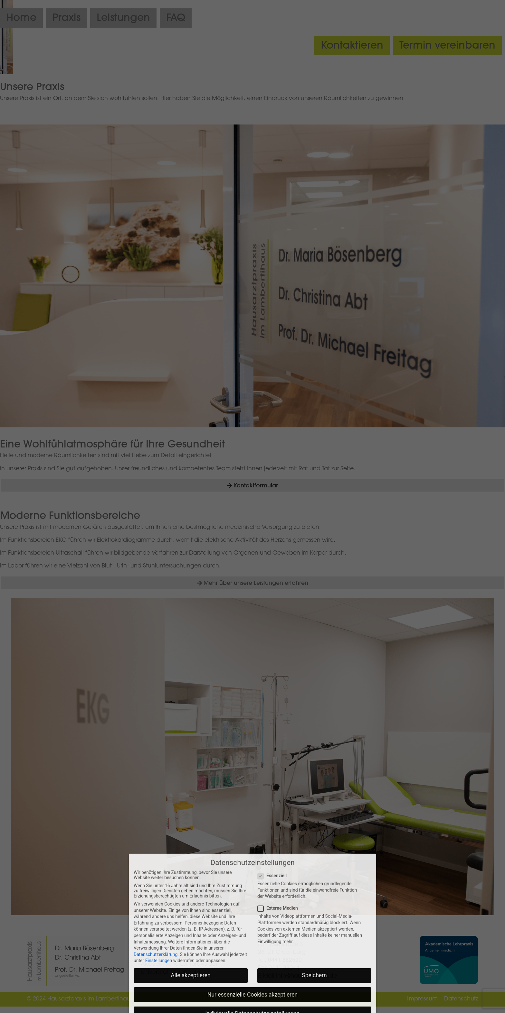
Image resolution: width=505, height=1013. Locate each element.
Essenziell (274, 967)
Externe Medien (279, 999)
